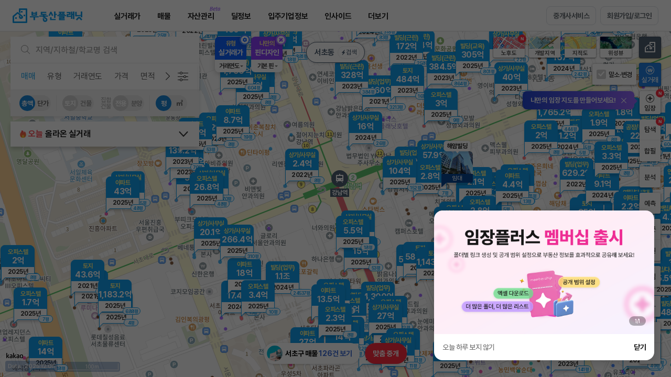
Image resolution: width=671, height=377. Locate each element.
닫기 (640, 347)
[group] (544, 272)
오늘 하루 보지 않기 (468, 347)
